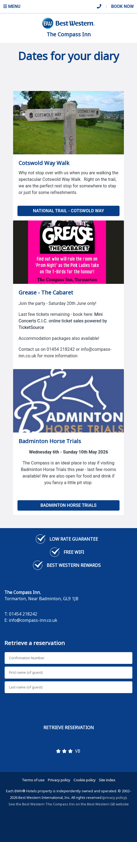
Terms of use (33, 780)
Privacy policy (59, 780)
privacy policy (114, 797)
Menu (11, 6)
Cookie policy (84, 780)
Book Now (122, 6)
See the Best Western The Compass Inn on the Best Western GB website (68, 804)
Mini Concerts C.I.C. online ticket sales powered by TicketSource (63, 321)
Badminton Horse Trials (68, 505)
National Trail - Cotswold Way (68, 210)
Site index (107, 780)
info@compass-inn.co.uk (33, 620)
